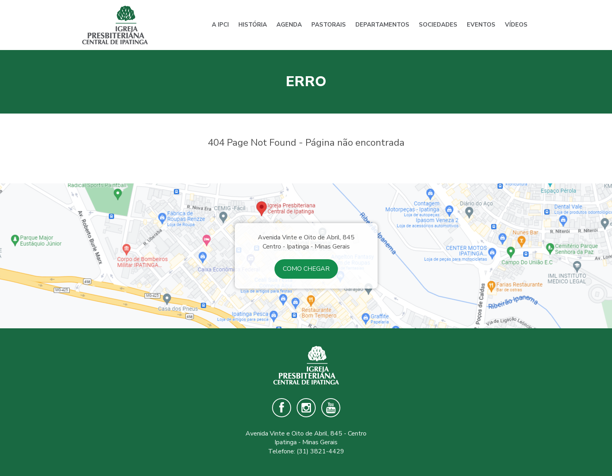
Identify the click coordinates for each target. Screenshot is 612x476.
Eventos (481, 25)
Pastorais (328, 25)
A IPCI (220, 25)
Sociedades (438, 25)
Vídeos (516, 25)
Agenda (289, 25)
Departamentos (382, 25)
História (252, 25)
